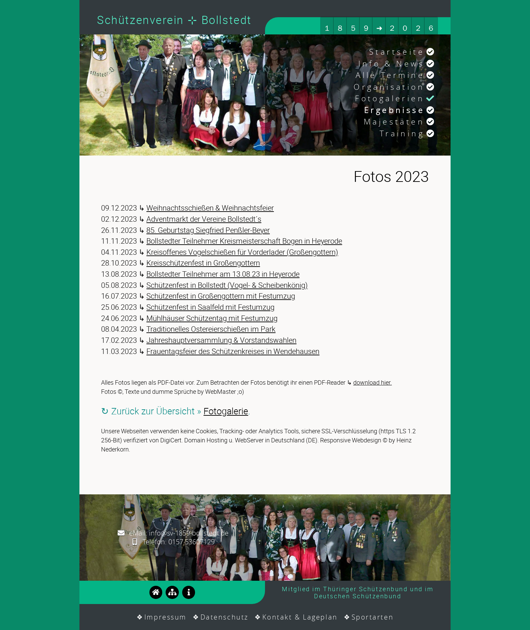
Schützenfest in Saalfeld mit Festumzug (210, 307)
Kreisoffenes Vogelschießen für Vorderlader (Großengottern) (242, 252)
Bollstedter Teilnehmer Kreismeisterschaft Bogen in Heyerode (244, 241)
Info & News (391, 63)
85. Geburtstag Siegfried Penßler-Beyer (208, 230)
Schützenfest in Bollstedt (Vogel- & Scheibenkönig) (227, 285)
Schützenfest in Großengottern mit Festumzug (220, 296)
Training (402, 133)
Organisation (389, 87)
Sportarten (373, 617)
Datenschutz (224, 617)
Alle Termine (390, 75)
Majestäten (394, 121)
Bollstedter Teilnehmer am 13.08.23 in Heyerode (222, 274)
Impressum (165, 617)
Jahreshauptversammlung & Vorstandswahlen (221, 340)
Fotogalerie (225, 411)
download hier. (372, 382)
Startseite (397, 52)
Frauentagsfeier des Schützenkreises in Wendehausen (232, 351)
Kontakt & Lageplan (300, 617)
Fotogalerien (390, 98)
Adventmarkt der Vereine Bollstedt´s (203, 219)
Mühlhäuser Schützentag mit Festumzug (212, 318)
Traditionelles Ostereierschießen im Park (210, 329)
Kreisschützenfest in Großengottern (203, 263)
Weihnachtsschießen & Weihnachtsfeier (210, 208)
